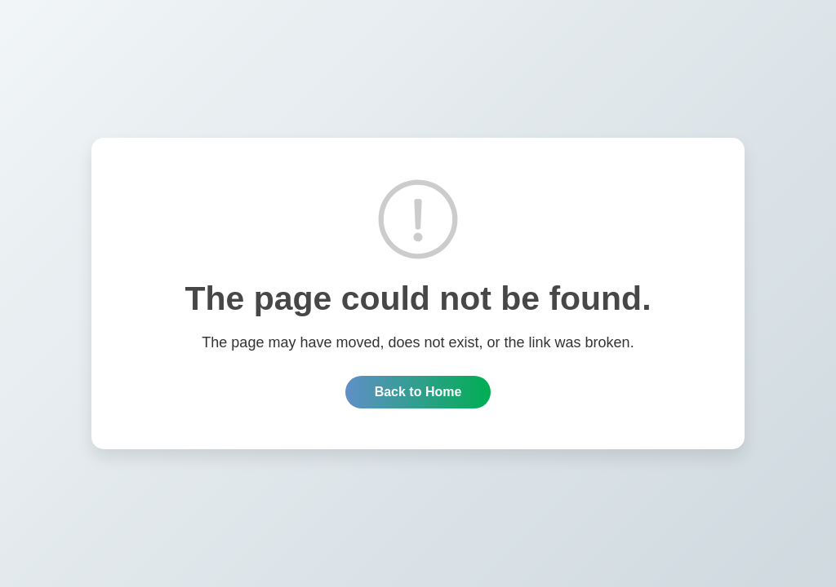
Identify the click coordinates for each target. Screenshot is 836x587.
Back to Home (418, 392)
